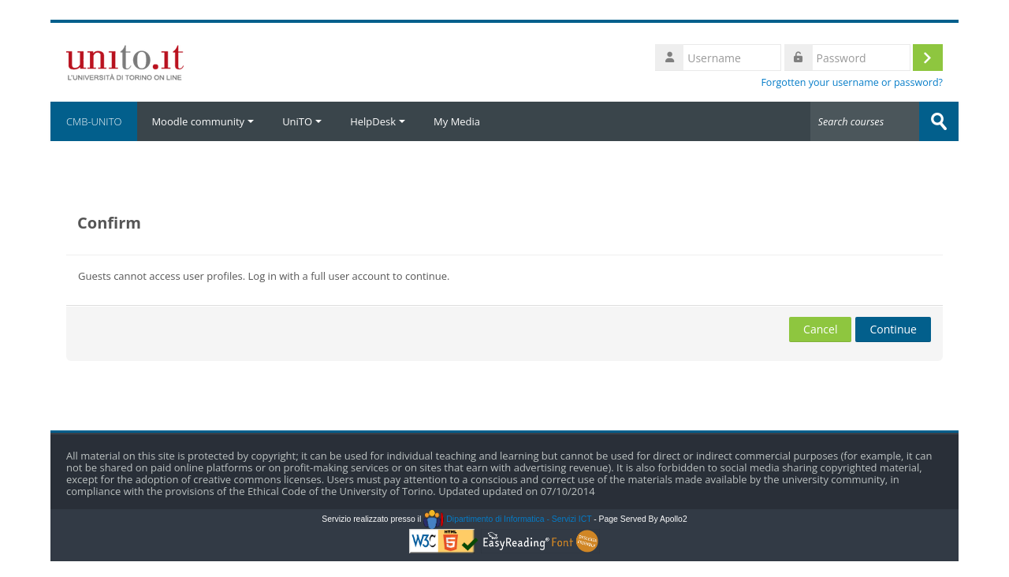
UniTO (302, 121)
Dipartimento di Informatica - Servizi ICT (507, 519)
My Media (457, 121)
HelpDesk (377, 121)
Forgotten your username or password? (852, 82)
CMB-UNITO (93, 121)
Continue (893, 329)
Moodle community (202, 121)
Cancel (820, 329)
